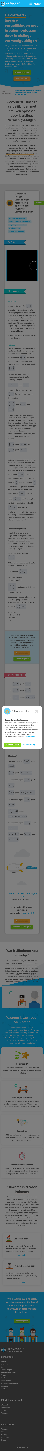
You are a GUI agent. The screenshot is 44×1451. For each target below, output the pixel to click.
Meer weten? (30, 736)
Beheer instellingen (29, 745)
